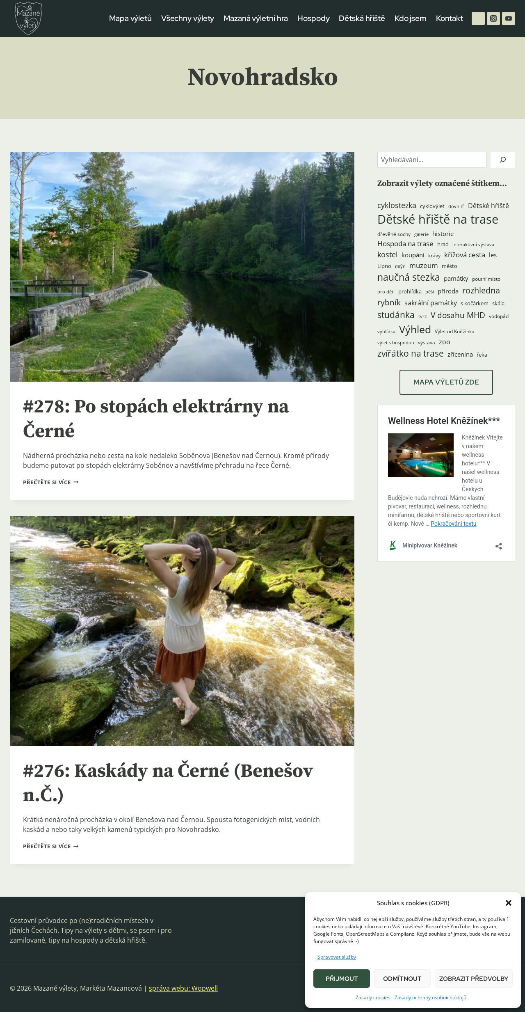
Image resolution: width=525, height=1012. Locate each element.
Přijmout (342, 979)
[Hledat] (503, 160)
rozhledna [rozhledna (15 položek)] (481, 290)
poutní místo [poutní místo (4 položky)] (486, 278)
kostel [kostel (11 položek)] (387, 254)
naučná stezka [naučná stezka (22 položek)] (408, 277)
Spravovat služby (336, 956)
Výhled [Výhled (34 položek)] (415, 329)
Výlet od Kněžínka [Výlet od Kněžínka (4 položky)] (455, 331)
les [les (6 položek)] (493, 255)
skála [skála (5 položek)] (498, 303)
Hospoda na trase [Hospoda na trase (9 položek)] (405, 243)
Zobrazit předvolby (473, 979)
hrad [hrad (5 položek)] (443, 244)
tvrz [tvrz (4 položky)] (422, 316)
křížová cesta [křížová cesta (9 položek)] (464, 254)
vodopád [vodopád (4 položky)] (499, 316)
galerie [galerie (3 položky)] (421, 234)
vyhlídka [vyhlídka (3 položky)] (386, 331)
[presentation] (182, 267)
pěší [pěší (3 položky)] (429, 292)
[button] (508, 903)
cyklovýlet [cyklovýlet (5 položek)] (432, 206)
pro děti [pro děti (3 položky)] (386, 292)
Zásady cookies (373, 997)
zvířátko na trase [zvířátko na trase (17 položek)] (410, 353)
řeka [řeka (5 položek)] (482, 354)
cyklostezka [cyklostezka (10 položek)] (396, 205)
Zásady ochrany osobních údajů (430, 997)
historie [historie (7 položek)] (443, 233)
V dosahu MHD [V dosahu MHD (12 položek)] (458, 315)
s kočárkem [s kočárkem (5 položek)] (474, 303)
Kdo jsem (411, 18)
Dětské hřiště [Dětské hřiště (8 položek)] (488, 205)
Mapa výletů (130, 18)
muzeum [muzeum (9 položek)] (423, 265)
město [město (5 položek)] (449, 266)
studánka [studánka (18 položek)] (396, 315)
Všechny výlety (188, 18)
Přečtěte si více (50, 482)
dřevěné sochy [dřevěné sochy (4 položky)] (394, 234)
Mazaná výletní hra (256, 18)
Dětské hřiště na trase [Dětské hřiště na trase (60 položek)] (437, 219)
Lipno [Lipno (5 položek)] (384, 266)
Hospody (313, 18)
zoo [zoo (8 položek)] (444, 341)
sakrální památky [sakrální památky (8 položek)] (430, 302)
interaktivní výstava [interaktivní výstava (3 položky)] (473, 244)
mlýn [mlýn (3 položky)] (400, 266)
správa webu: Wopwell (183, 988)
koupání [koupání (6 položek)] (413, 255)
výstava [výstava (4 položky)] (426, 342)
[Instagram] (493, 18)
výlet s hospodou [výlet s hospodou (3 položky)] (395, 343)
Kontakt (449, 18)
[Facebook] (478, 18)
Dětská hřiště (362, 18)
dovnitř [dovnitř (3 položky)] (456, 206)
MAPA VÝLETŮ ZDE (446, 382)
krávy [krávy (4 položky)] (434, 255)
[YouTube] (508, 18)
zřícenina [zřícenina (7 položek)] (460, 354)
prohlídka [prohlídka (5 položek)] (410, 291)
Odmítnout (402, 979)
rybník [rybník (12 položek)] (389, 302)
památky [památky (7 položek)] (456, 278)
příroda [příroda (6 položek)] (448, 291)
